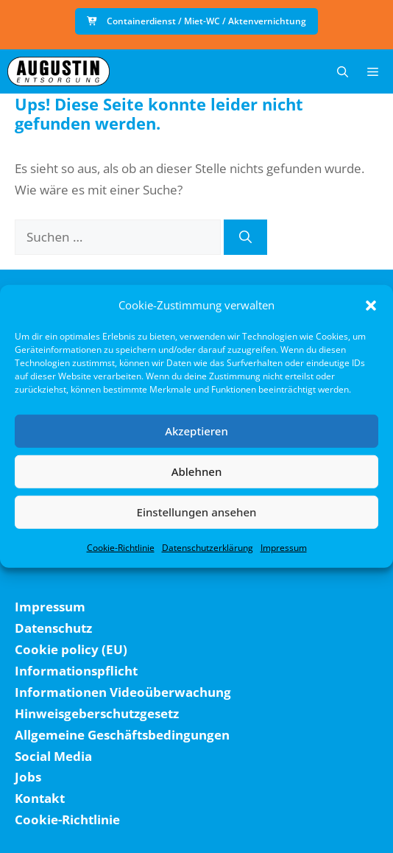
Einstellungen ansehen (197, 512)
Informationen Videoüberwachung (123, 692)
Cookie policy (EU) (71, 649)
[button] (371, 305)
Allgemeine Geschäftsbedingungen (122, 734)
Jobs (28, 776)
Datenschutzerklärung (207, 547)
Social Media (53, 756)
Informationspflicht (76, 670)
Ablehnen (196, 471)
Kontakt (40, 798)
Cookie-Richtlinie (121, 547)
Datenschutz (53, 627)
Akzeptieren (196, 431)
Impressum (284, 547)
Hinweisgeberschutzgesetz (97, 713)
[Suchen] (245, 237)
